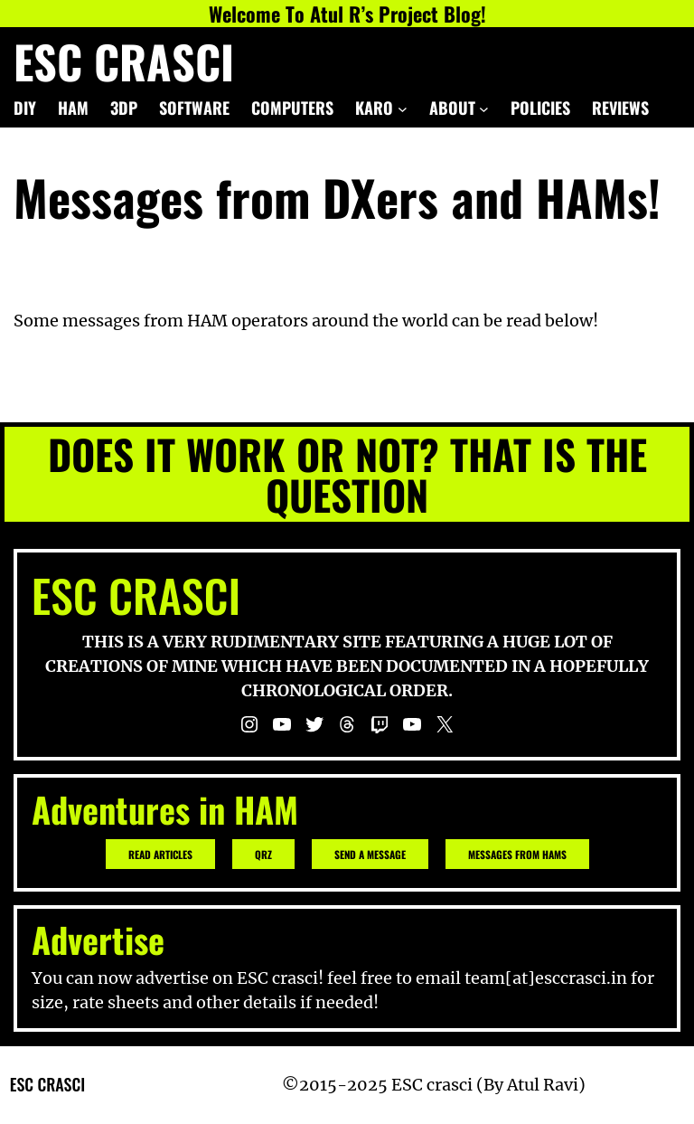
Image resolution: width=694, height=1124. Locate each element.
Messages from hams (517, 854)
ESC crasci (124, 60)
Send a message (370, 854)
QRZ (263, 854)
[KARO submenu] (403, 108)
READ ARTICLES (160, 854)
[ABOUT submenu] (484, 108)
